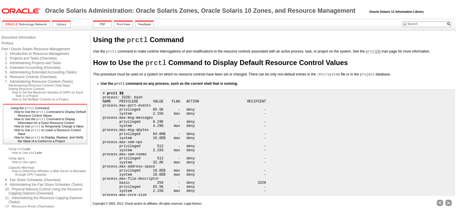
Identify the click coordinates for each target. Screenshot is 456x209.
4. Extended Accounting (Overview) (32, 68)
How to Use (27, 152)
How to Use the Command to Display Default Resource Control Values (50, 113)
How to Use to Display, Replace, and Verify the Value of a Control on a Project (48, 139)
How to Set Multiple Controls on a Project (40, 99)
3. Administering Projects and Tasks (33, 63)
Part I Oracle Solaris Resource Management (35, 49)
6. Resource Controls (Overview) (30, 77)
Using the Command (30, 108)
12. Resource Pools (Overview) (29, 207)
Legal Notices (193, 203)
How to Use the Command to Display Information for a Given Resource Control (44, 121)
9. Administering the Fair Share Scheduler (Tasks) (44, 185)
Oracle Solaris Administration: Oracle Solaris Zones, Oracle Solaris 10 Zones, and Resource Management (201, 10)
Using (19, 149)
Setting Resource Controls (26, 89)
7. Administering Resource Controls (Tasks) (39, 82)
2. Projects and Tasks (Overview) (31, 58)
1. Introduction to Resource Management (37, 54)
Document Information (18, 37)
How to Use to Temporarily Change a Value (48, 126)
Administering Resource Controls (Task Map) (39, 85)
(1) (373, 51)
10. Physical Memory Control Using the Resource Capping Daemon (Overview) (43, 191)
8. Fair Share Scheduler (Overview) (32, 180)
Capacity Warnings (21, 167)
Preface (7, 43)
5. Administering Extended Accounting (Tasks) (41, 72)
